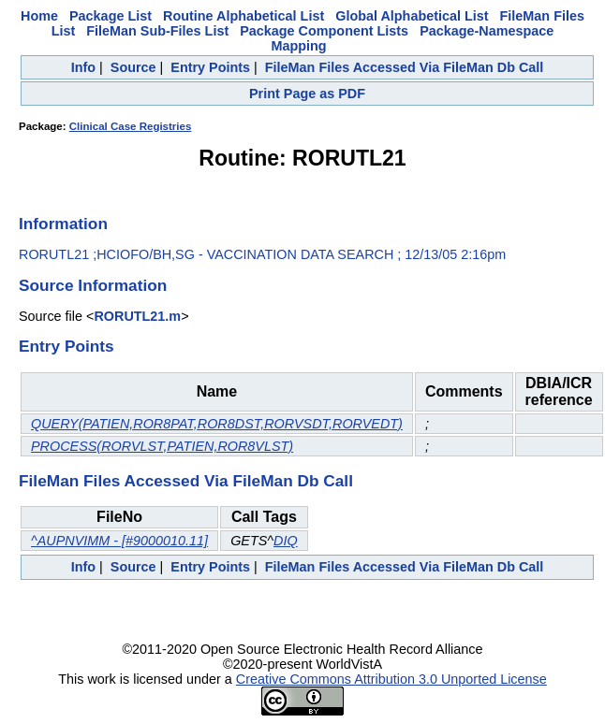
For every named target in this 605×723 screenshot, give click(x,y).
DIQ (285, 540)
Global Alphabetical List (411, 15)
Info (83, 67)
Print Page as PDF (307, 93)
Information (63, 223)
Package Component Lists (324, 30)
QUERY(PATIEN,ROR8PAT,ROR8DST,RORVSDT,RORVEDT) (217, 423)
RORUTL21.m (137, 316)
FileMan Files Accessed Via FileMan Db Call (404, 67)
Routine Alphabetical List (243, 15)
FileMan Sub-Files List (157, 30)
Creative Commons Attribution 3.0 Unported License (391, 679)
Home (39, 15)
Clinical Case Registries (130, 126)
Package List (110, 15)
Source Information (93, 285)
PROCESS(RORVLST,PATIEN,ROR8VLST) (162, 446)
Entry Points (210, 67)
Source (133, 67)
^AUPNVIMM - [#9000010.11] (119, 540)
